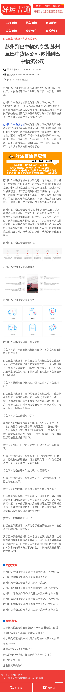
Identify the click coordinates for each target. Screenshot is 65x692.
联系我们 (51, 30)
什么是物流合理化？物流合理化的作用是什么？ (28, 654)
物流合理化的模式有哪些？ (17, 649)
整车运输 (31, 22)
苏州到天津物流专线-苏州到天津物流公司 (25, 582)
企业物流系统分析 (13, 665)
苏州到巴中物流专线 (14, 124)
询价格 (16, 687)
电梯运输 (11, 22)
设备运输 (11, 30)
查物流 (48, 687)
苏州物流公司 (30, 38)
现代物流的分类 (11, 660)
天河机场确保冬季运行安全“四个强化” (23, 633)
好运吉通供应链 (11, 38)
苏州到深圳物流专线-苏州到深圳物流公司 (25, 577)
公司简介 (31, 30)
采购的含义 (9, 643)
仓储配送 (51, 22)
